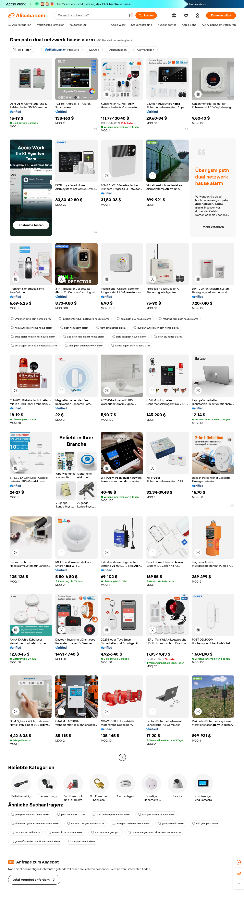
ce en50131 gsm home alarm (85, 823)
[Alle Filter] (22, 49)
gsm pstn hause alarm (111, 327)
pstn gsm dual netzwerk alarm (131, 823)
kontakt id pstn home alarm (65, 832)
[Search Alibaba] (92, 15)
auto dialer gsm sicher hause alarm (33, 336)
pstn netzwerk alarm (71, 814)
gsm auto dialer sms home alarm (31, 327)
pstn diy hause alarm (168, 336)
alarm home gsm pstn (105, 832)
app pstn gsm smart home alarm (84, 336)
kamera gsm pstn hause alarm (130, 345)
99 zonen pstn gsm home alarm (31, 318)
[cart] (186, 16)
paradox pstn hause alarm (129, 336)
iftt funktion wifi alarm (25, 832)
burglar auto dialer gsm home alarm (156, 327)
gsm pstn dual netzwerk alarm (84, 345)
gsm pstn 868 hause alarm (134, 318)
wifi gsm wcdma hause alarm (156, 814)
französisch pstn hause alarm (111, 814)
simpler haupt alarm (82, 841)
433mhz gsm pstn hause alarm (178, 318)
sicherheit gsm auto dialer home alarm (35, 823)
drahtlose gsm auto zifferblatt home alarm (154, 832)
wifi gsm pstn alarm (205, 823)
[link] (238, 862)
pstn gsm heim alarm (74, 327)
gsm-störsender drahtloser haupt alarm (36, 841)
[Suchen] (146, 15)
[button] (131, 15)
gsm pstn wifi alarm (171, 823)
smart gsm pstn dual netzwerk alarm (34, 345)
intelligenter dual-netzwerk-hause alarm (84, 318)
